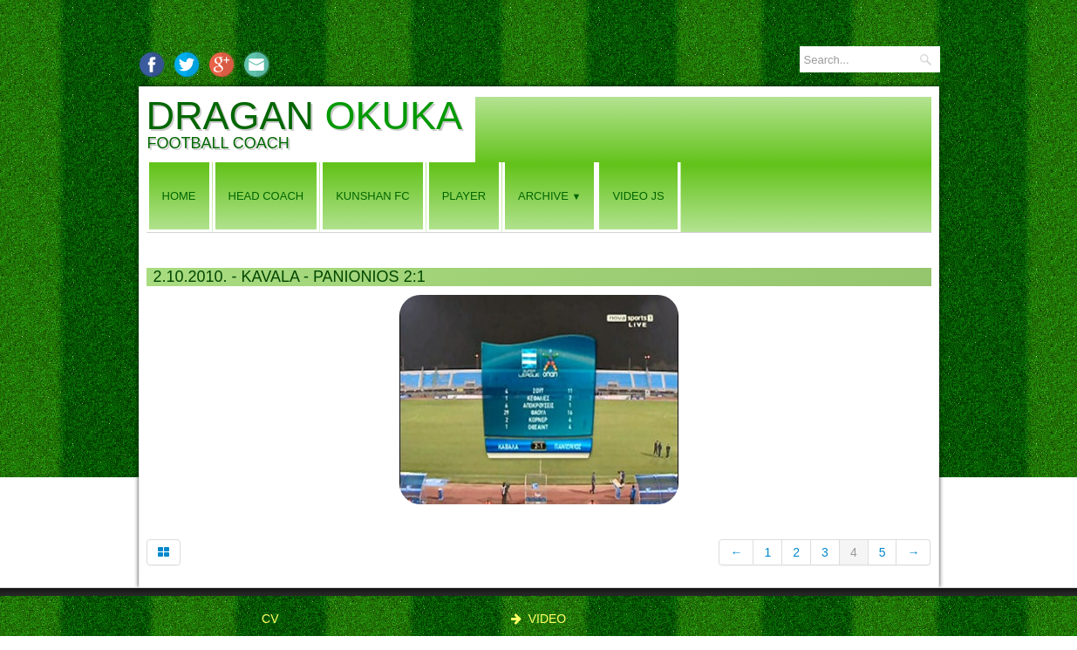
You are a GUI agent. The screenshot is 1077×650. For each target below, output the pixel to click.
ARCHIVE (549, 195)
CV (270, 619)
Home (179, 195)
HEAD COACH (266, 195)
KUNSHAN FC (373, 195)
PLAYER (464, 195)
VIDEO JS (638, 195)
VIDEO (539, 619)
